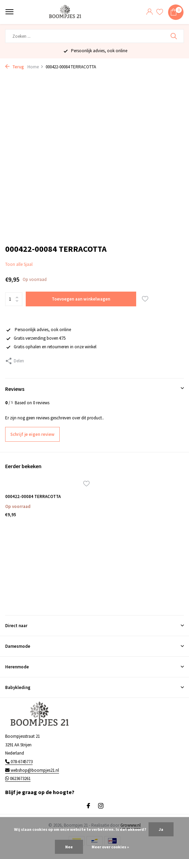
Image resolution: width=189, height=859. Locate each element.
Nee (69, 846)
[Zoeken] (94, 36)
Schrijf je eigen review (32, 434)
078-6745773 (19, 762)
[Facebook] (88, 806)
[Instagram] (101, 806)
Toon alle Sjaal (19, 264)
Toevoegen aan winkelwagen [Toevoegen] (81, 299)
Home (35, 67)
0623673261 (18, 778)
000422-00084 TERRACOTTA (33, 496)
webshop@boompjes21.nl (32, 770)
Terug (14, 67)
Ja (161, 829)
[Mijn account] (149, 12)
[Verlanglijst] (159, 12)
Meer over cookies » (110, 846)
